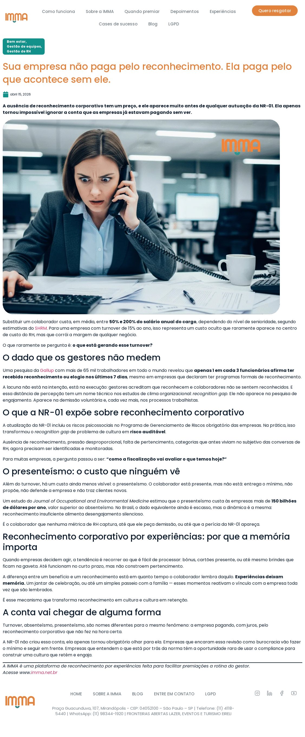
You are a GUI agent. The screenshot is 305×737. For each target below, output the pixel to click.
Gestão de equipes (24, 46)
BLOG (137, 694)
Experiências (223, 11)
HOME (76, 694)
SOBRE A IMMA (107, 694)
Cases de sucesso (118, 24)
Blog (153, 24)
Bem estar (16, 41)
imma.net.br (44, 672)
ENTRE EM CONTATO (174, 694)
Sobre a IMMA (100, 11)
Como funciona (58, 11)
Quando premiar (142, 11)
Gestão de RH (19, 51)
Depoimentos (184, 11)
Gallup (47, 370)
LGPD (173, 24)
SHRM (41, 328)
